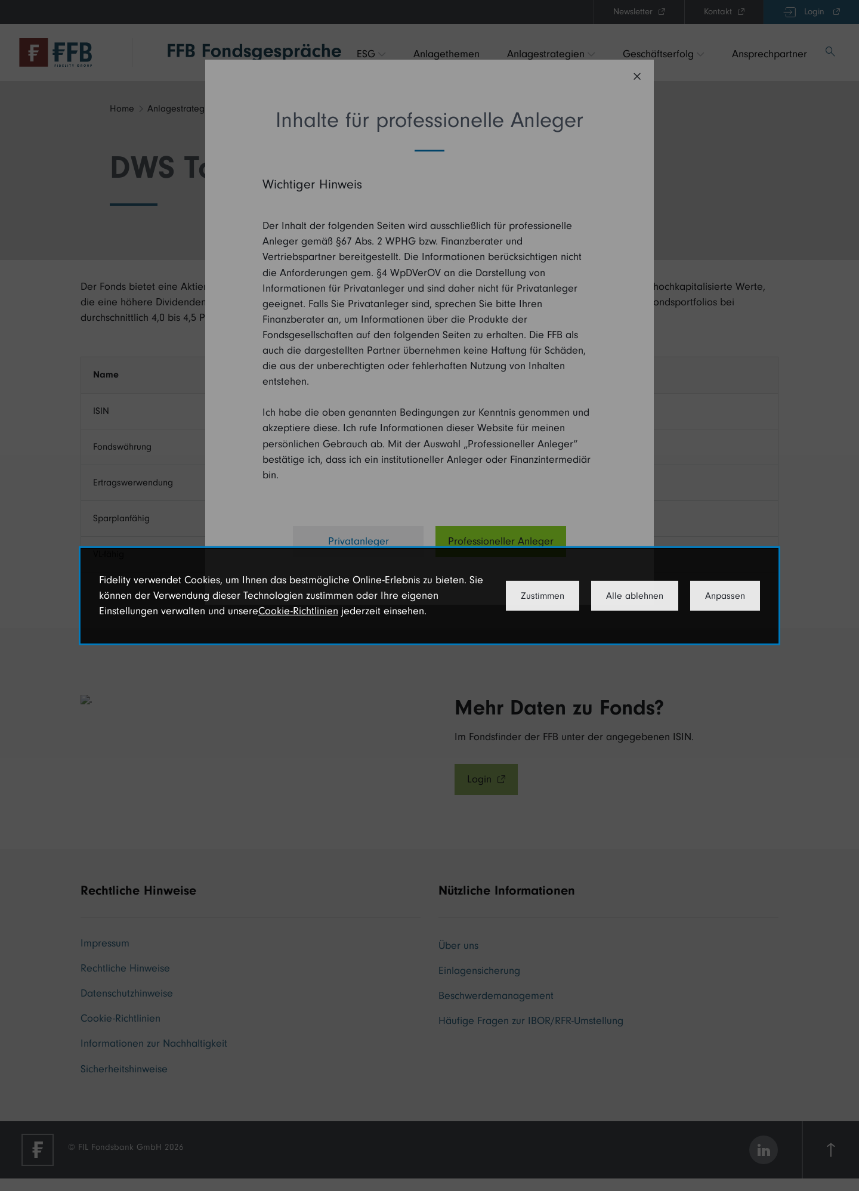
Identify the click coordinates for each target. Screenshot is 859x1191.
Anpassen (725, 595)
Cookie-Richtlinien (298, 611)
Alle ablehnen (634, 595)
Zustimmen (542, 595)
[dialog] (429, 595)
